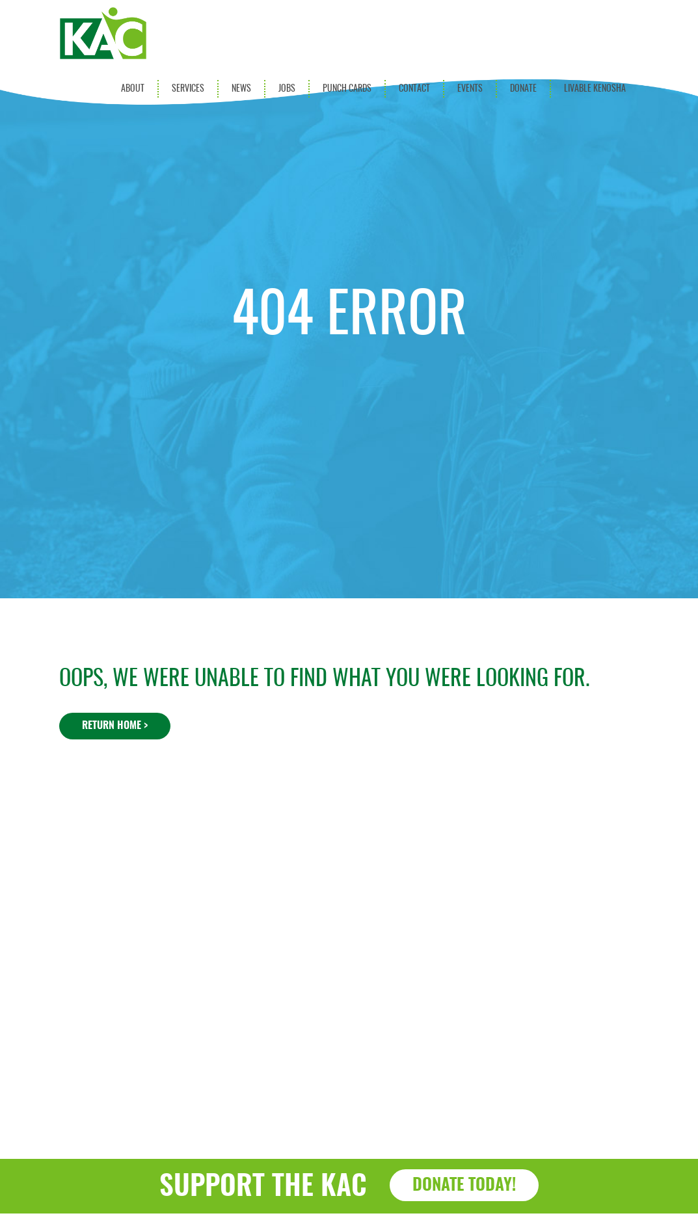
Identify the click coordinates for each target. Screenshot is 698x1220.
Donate (523, 89)
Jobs (286, 89)
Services (188, 89)
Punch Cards (347, 89)
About (132, 89)
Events (470, 89)
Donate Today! (464, 1185)
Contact (414, 89)
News (241, 89)
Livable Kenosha (595, 89)
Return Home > (115, 726)
